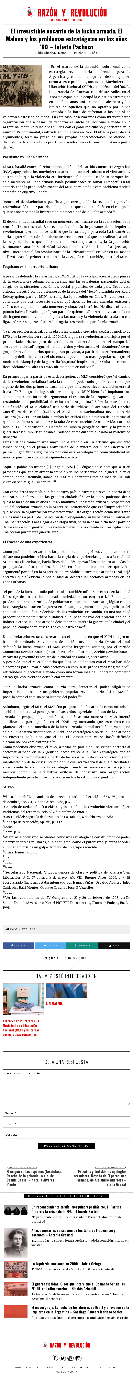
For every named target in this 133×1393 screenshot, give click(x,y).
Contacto (50, 1367)
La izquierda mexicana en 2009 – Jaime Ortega (66, 1263)
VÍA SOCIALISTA (66, 1372)
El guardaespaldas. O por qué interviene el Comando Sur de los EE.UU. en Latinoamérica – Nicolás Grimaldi (78, 1286)
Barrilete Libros (75, 1367)
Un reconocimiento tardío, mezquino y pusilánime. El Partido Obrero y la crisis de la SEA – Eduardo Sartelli (76, 1209)
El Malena (71, 958)
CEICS (97, 1367)
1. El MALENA (54, 1003)
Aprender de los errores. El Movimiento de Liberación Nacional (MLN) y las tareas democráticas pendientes (21, 1028)
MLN (83, 958)
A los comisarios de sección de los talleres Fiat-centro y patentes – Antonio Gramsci (73, 1232)
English (112, 1367)
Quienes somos (27, 1367)
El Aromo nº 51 (88, 53)
